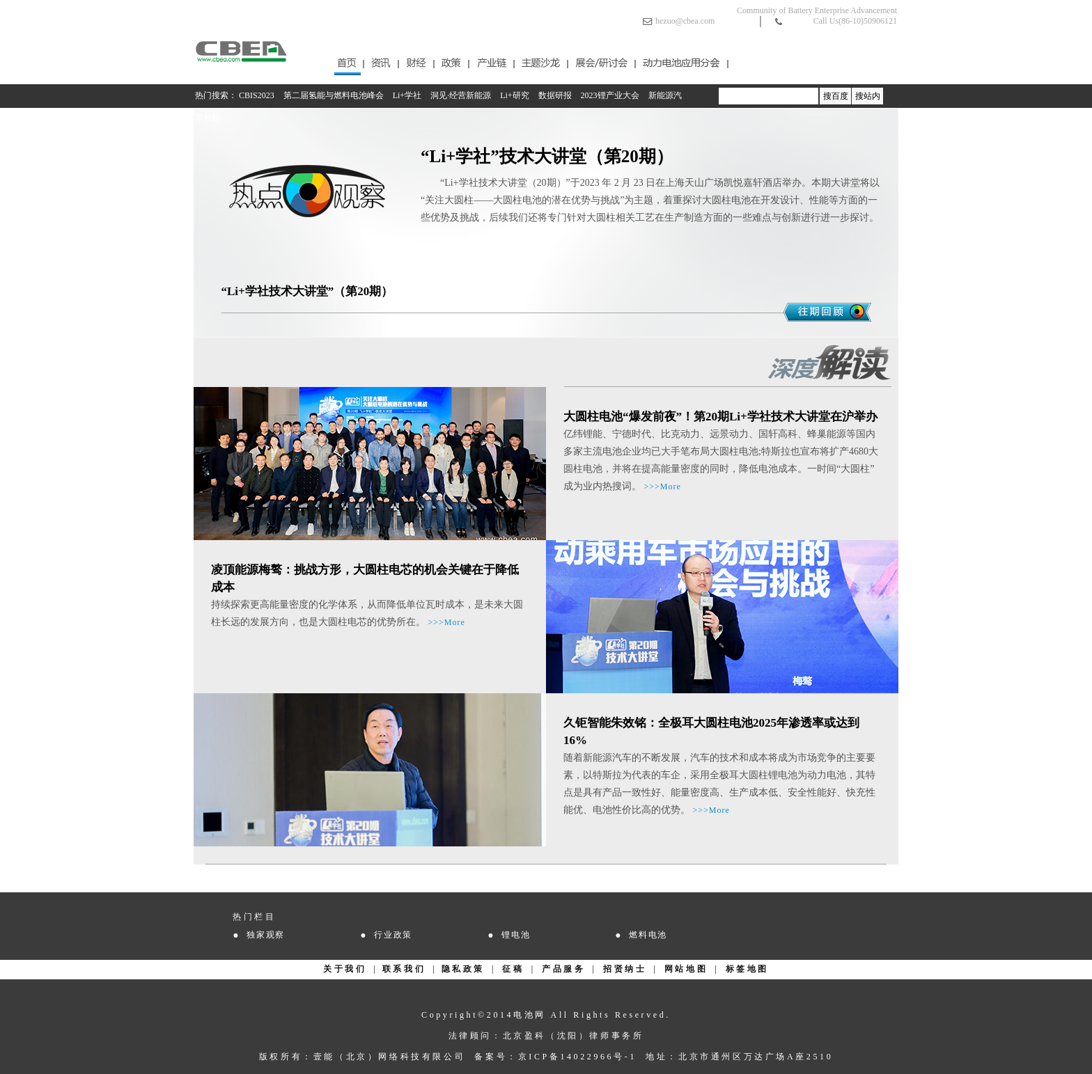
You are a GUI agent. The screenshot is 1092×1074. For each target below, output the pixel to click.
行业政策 (393, 935)
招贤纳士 (624, 969)
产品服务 (563, 969)
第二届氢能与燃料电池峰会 (333, 95)
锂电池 (515, 935)
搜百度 (835, 96)
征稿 (513, 969)
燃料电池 (648, 935)
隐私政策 (463, 969)
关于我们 (344, 969)
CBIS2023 (256, 95)
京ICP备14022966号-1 (577, 1056)
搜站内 (867, 96)
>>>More (662, 486)
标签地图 (747, 969)
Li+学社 (407, 95)
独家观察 (266, 935)
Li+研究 (514, 95)
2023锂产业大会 (610, 95)
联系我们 (404, 969)
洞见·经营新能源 (460, 95)
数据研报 (555, 95)
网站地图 (686, 969)
